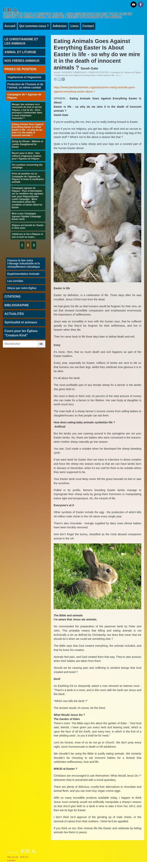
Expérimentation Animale (23, 273)
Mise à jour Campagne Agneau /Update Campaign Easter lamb (26, 216)
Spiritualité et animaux (20, 322)
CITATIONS (12, 296)
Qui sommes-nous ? (34, 26)
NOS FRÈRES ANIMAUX (21, 60)
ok (41, 343)
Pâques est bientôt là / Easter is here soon (28, 226)
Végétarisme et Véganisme (24, 77)
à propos (11, 860)
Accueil (9, 26)
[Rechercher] (20, 344)
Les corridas (15, 280)
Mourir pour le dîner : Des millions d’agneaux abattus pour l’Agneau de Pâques (26, 156)
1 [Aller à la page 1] (22, 245)
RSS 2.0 (24, 857)
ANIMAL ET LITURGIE (20, 52)
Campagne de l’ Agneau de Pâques (126, 72)
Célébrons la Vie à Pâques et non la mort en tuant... (27, 235)
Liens (74, 26)
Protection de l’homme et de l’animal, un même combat (25, 86)
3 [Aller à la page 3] (34, 245)
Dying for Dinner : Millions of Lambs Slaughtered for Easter (27, 144)
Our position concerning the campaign (27, 166)
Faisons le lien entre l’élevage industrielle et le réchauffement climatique (23, 263)
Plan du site (12, 857)
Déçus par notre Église (21, 288)
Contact (88, 26)
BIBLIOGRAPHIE (16, 305)
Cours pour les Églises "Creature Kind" (21, 333)
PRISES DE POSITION (99, 72)
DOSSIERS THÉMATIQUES (74, 72)
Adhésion (60, 26)
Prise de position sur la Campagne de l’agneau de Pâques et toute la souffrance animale (28, 177)
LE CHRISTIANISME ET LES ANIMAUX (21, 41)
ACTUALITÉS (14, 313)
